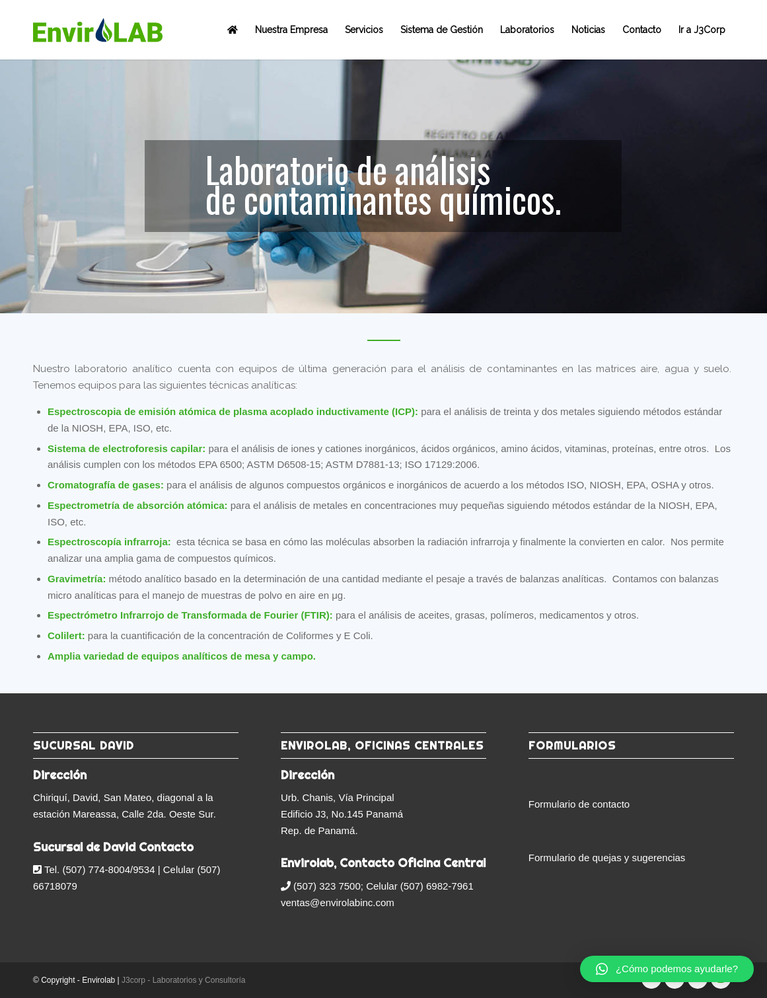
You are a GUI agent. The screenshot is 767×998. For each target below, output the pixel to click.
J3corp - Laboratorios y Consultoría (183, 980)
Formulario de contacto (579, 804)
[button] (667, 969)
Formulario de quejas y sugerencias (607, 857)
